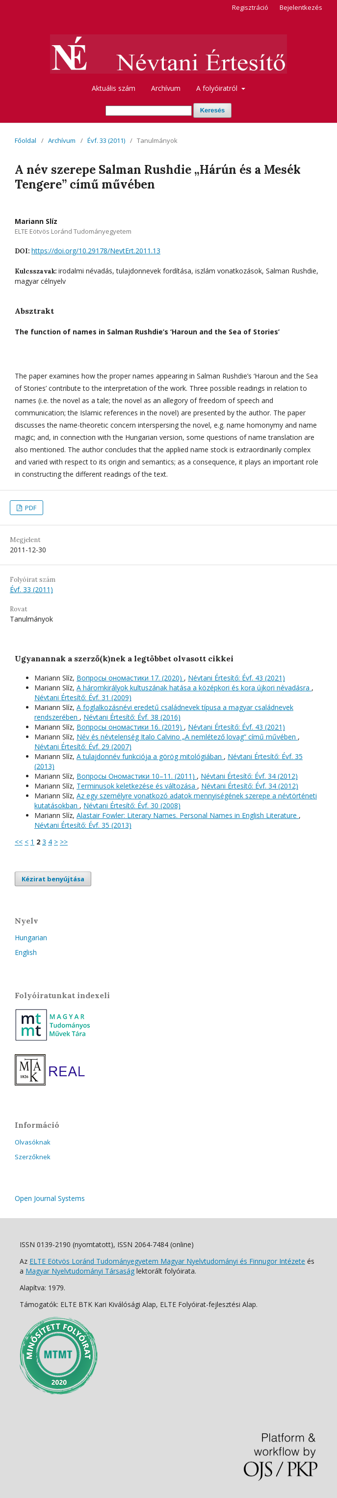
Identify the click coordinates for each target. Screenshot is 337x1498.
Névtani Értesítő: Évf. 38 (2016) (132, 717)
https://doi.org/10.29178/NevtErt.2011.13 (95, 250)
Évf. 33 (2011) (106, 140)
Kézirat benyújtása (53, 878)
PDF (30, 507)
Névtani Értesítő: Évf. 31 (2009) (82, 697)
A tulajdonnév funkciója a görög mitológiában (150, 756)
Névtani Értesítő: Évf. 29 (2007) (82, 746)
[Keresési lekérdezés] (148, 111)
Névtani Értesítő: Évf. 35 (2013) (82, 825)
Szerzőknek (33, 1156)
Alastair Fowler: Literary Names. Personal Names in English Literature (188, 815)
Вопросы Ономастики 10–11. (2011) (137, 776)
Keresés (212, 110)
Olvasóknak (33, 1142)
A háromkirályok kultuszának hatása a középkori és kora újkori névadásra (194, 687)
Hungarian (31, 937)
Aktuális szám (113, 88)
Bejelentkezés (301, 7)
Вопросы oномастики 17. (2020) (130, 677)
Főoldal (25, 140)
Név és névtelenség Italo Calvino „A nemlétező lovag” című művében (187, 736)
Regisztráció (250, 7)
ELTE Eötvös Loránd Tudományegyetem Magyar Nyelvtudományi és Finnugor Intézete (167, 1261)
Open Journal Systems (50, 1198)
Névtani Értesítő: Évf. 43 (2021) (236, 677)
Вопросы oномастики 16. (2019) (130, 727)
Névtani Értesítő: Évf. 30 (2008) (132, 805)
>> (64, 841)
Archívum (166, 88)
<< (19, 841)
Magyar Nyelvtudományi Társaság (80, 1271)
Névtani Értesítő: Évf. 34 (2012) (249, 776)
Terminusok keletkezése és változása (137, 785)
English (26, 952)
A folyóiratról (217, 88)
